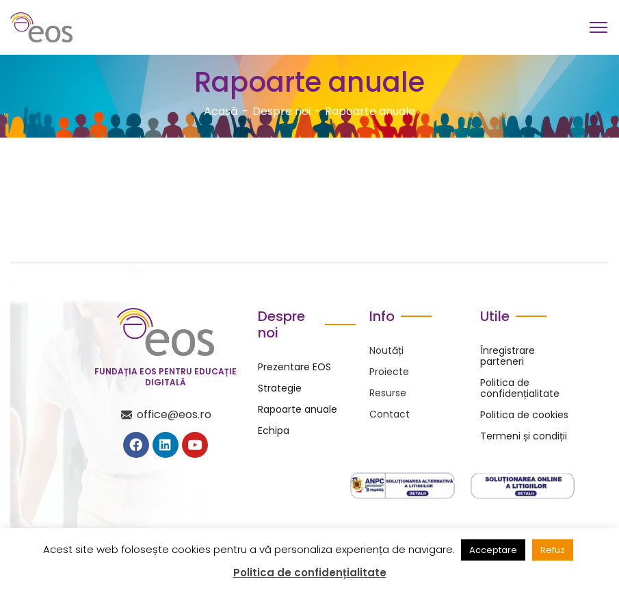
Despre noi (281, 111)
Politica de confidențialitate (309, 572)
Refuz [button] (552, 549)
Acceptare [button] (493, 549)
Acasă (221, 111)
